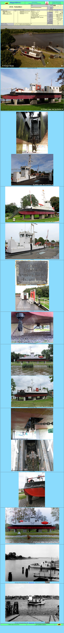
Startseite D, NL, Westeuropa (56, 3)
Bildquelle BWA (31, 582)
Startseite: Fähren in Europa (56, 2)
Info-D (55, 9)
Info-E (57, 9)
